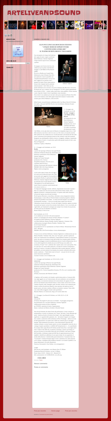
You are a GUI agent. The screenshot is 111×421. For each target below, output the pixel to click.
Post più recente (40, 411)
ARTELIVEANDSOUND (44, 13)
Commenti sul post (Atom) (46, 414)
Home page (55, 411)
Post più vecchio (71, 411)
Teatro (41, 360)
